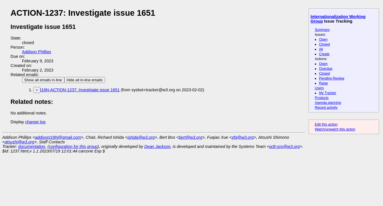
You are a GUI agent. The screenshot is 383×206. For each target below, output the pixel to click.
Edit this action (326, 124)
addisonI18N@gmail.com (58, 137)
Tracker (327, 93)
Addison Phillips (36, 51)
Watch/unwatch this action (335, 129)
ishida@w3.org (140, 137)
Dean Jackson (157, 146)
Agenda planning (328, 103)
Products (321, 98)
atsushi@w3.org (19, 142)
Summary (322, 30)
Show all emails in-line (43, 80)
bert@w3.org (191, 137)
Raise (323, 83)
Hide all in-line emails (85, 80)
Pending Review (331, 78)
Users (319, 88)
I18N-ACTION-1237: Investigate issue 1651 (80, 90)
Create (324, 54)
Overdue (325, 69)
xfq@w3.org (243, 137)
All (321, 49)
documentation (31, 146)
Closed (324, 44)
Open (323, 39)
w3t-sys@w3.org (284, 146)
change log (35, 122)
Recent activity (326, 108)
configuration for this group (73, 146)
